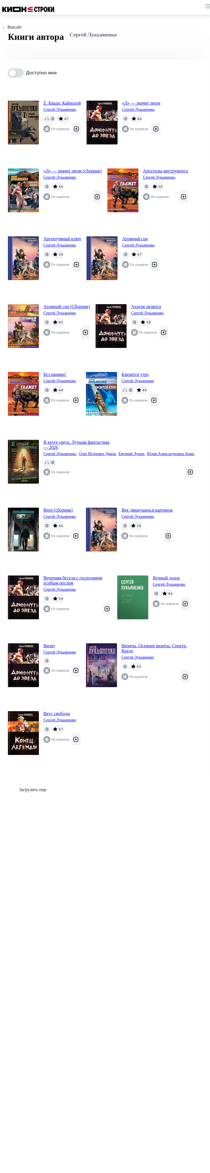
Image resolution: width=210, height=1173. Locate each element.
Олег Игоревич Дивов (98, 454)
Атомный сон (135, 238)
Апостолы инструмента (165, 170)
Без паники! (54, 374)
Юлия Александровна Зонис (171, 454)
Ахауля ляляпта (146, 306)
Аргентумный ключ (62, 238)
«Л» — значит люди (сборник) (72, 170)
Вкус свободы (56, 713)
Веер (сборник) (58, 510)
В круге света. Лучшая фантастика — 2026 (76, 445)
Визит (49, 645)
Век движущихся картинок (147, 510)
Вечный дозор (166, 577)
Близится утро (135, 374)
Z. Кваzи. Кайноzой (62, 103)
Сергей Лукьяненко (59, 109)
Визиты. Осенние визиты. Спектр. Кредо (154, 648)
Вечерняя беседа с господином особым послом (72, 580)
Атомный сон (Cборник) (66, 306)
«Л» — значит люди (141, 103)
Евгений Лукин (132, 454)
